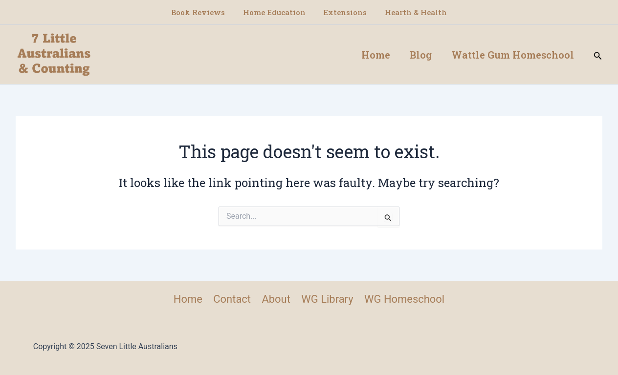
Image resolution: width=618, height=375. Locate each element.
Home (375, 54)
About (276, 299)
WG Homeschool (404, 299)
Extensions (343, 12)
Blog (421, 54)
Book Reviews (203, 12)
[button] (598, 54)
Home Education (275, 12)
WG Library (327, 299)
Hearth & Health (411, 12)
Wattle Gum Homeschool (512, 54)
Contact (232, 299)
